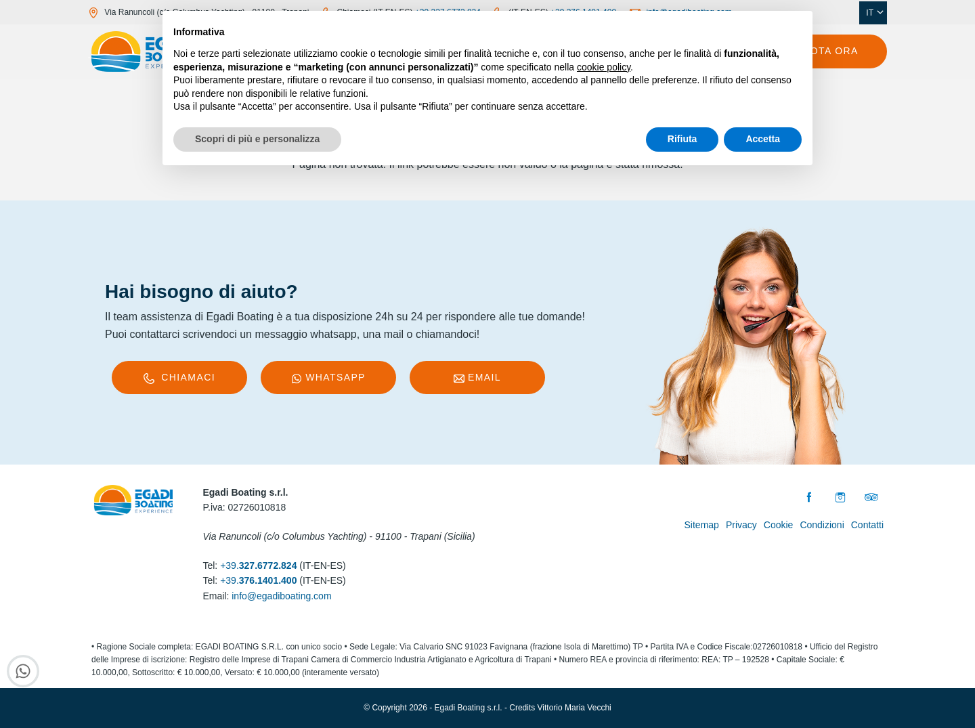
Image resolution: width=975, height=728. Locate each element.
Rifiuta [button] (682, 138)
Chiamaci (179, 377)
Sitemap (702, 524)
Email (477, 377)
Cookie (779, 524)
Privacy (741, 524)
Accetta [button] (762, 138)
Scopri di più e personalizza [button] (257, 138)
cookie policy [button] (603, 67)
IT (875, 13)
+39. (258, 565)
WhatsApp (328, 377)
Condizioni (822, 524)
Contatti (867, 524)
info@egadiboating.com (281, 596)
